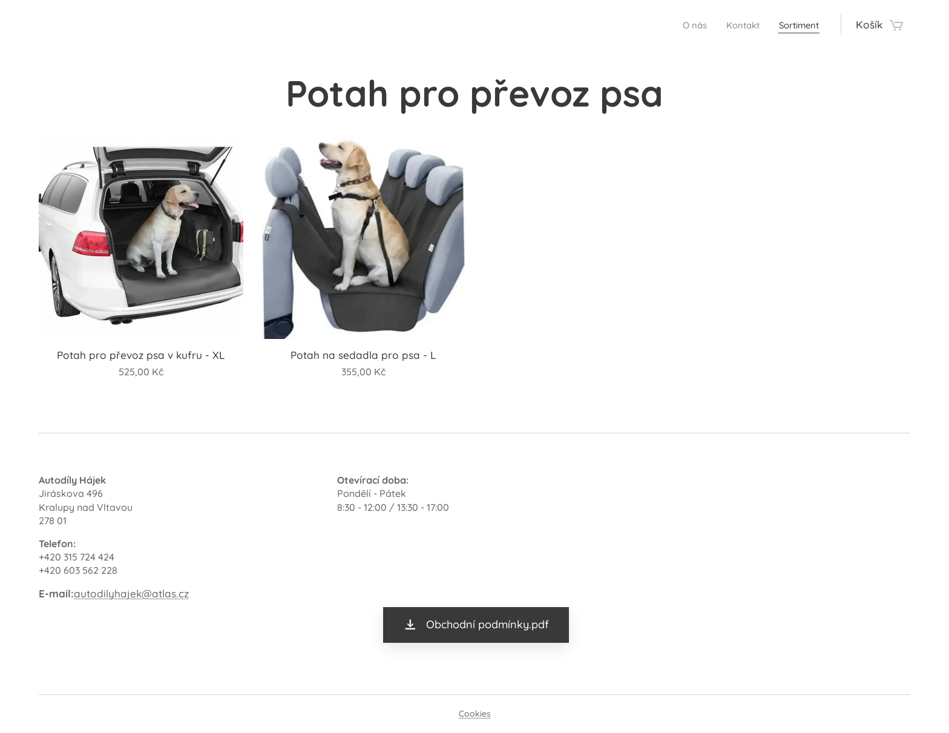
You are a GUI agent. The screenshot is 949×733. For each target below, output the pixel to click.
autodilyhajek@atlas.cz (131, 593)
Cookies (475, 713)
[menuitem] (681, 25)
